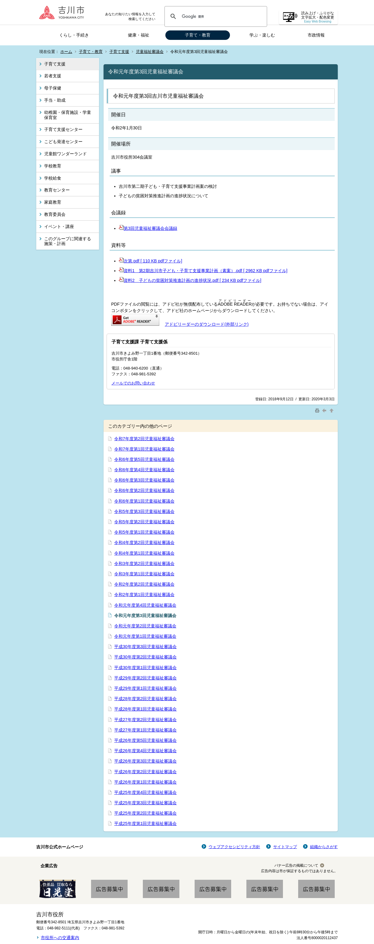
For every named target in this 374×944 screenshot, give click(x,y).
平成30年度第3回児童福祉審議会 (145, 646)
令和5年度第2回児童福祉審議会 (144, 521)
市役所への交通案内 (60, 937)
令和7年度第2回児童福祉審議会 (144, 438)
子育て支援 (119, 51)
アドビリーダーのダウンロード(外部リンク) (207, 324)
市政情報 (316, 35)
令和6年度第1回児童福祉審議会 (144, 501)
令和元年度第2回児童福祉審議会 (145, 625)
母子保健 (52, 88)
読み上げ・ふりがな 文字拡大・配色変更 (318, 17)
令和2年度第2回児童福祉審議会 (144, 584)
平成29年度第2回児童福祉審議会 (145, 678)
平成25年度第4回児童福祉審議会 (145, 792)
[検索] (215, 16)
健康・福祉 (138, 35)
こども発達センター (63, 141)
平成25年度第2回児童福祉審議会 (145, 813)
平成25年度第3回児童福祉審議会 (145, 802)
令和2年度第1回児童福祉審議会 (144, 594)
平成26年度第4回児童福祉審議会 (145, 750)
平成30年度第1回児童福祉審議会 (145, 667)
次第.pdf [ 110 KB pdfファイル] (150, 260)
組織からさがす (324, 846)
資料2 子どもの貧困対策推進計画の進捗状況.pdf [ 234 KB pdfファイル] (190, 280)
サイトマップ (285, 846)
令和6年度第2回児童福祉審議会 (144, 490)
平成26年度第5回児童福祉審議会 (145, 740)
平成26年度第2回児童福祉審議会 (145, 771)
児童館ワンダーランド (65, 153)
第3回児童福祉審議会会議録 (148, 228)
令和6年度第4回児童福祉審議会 (144, 469)
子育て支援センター (63, 129)
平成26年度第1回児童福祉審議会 (145, 782)
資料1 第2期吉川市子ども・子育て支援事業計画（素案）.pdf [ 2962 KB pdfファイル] (203, 270)
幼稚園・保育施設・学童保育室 (67, 115)
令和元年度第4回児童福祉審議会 (145, 605)
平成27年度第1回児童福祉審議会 (145, 730)
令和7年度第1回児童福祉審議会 (144, 449)
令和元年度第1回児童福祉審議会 (145, 636)
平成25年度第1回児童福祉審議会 (145, 823)
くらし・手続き (74, 35)
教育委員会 (54, 214)
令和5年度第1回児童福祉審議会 (144, 532)
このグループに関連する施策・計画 (67, 241)
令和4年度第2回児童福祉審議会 (144, 542)
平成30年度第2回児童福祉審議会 (145, 656)
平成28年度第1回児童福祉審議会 (145, 709)
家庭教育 (52, 202)
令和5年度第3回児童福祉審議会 (144, 511)
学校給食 (52, 178)
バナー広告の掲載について (296, 865)
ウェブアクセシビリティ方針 (234, 846)
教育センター (57, 190)
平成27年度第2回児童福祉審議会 (145, 719)
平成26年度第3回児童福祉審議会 (145, 761)
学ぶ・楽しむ (262, 35)
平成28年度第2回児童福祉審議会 (145, 698)
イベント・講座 (59, 226)
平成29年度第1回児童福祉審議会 (145, 688)
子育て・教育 (197, 35)
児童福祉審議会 (150, 51)
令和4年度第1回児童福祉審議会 (144, 553)
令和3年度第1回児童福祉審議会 (144, 573)
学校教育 (52, 165)
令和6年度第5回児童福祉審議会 (144, 459)
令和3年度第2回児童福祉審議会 (144, 563)
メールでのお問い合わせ (133, 383)
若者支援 (52, 75)
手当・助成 (54, 100)
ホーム (66, 51)
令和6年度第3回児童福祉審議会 (144, 480)
